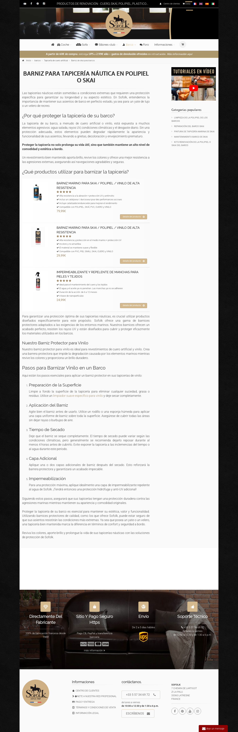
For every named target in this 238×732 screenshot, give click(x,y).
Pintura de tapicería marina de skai (193, 131)
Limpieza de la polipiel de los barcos (190, 119)
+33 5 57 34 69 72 (141, 695)
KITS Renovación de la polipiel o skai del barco (191, 144)
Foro (144, 44)
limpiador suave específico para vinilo (78, 395)
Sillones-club (105, 44)
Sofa (82, 44)
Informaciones (163, 44)
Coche (63, 44)
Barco (127, 44)
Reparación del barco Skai (188, 126)
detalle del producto (133, 216)
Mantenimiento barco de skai (190, 136)
